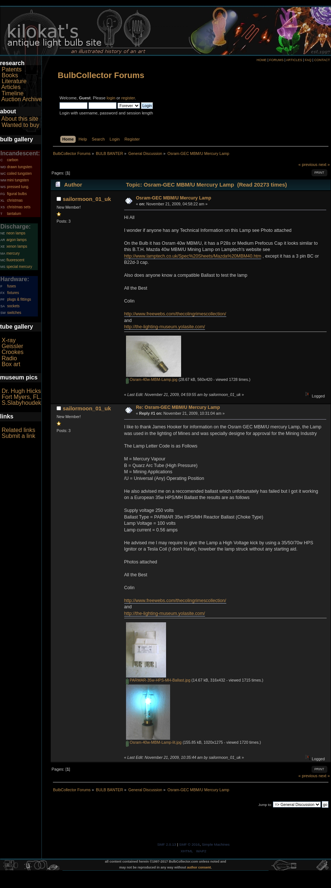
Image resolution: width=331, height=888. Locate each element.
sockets (13, 306)
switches (14, 313)
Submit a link (18, 436)
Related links (18, 430)
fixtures (13, 293)
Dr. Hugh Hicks (21, 391)
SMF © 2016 (189, 844)
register (128, 98)
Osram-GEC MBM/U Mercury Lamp (173, 198)
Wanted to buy (20, 125)
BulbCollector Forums (101, 75)
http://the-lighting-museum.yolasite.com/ (164, 326)
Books (9, 75)
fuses (11, 286)
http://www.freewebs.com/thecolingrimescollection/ (175, 313)
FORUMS (276, 60)
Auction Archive (21, 99)
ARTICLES (294, 60)
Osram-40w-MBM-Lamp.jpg (151, 379)
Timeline (12, 93)
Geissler (12, 346)
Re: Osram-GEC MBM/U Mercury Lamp (178, 407)
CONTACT (322, 60)
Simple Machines (216, 844)
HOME (261, 60)
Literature (13, 81)
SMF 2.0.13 (166, 844)
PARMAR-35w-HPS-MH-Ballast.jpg (158, 680)
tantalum (14, 214)
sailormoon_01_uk (87, 199)
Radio (9, 358)
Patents (11, 69)
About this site (20, 119)
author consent (199, 867)
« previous (307, 164)
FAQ (308, 60)
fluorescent (15, 260)
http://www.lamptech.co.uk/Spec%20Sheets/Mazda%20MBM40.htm (193, 256)
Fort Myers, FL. (21, 397)
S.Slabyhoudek (21, 403)
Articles (11, 87)
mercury (12, 253)
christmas (15, 200)
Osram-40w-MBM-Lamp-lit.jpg (153, 742)
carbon (12, 160)
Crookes (12, 352)
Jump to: (265, 805)
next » (324, 164)
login (111, 98)
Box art (10, 364)
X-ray (8, 340)
